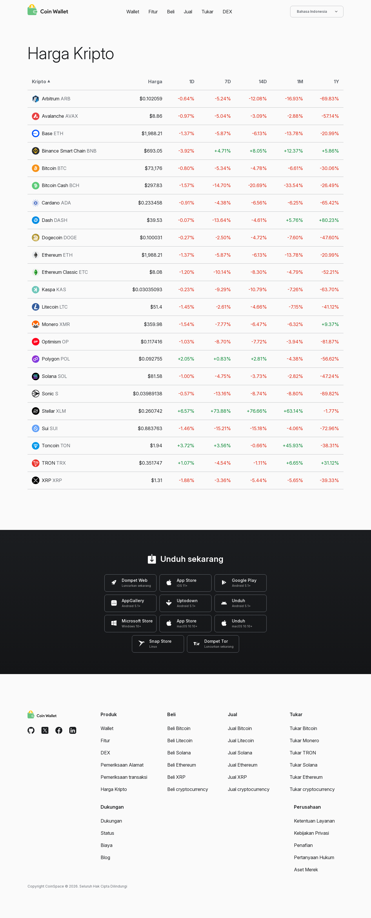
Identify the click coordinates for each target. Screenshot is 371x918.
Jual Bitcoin (240, 728)
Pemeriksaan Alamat (122, 765)
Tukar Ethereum (306, 777)
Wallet (132, 12)
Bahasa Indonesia (316, 11)
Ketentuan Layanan (314, 821)
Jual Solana (240, 753)
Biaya (106, 845)
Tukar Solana (303, 765)
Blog (105, 857)
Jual (188, 12)
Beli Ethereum (181, 765)
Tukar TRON (303, 753)
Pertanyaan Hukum (314, 857)
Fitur (153, 12)
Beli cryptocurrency (187, 789)
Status (107, 833)
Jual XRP (237, 777)
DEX (227, 12)
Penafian (303, 845)
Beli (170, 12)
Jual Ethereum (242, 765)
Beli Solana (179, 753)
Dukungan (111, 821)
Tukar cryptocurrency (312, 789)
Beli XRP (176, 777)
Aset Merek (306, 869)
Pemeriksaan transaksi (124, 777)
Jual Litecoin (241, 740)
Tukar (207, 12)
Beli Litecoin (179, 740)
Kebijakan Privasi (311, 833)
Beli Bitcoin (178, 728)
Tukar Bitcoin (303, 728)
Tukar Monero (304, 740)
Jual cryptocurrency (249, 789)
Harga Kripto (114, 789)
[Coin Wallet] (48, 10)
